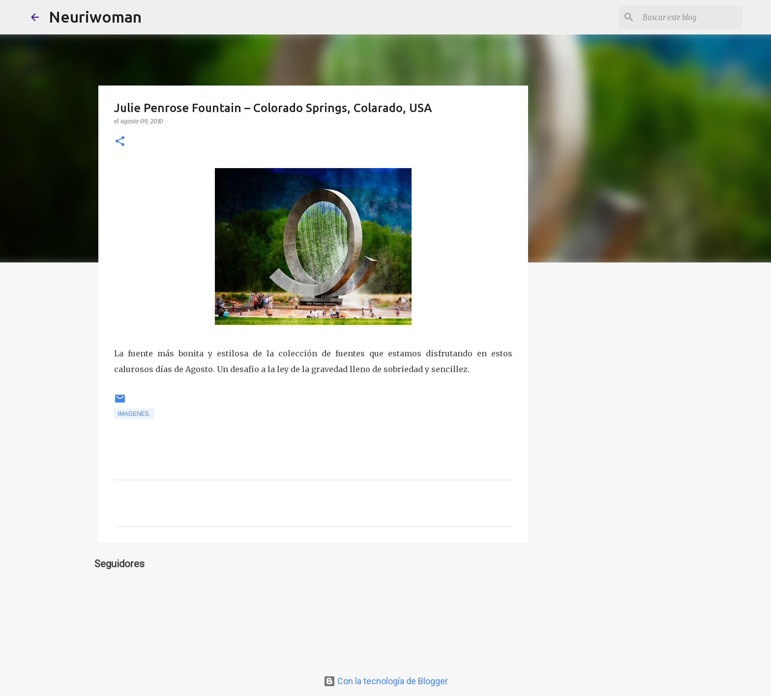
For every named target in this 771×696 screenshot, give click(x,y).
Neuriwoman (95, 17)
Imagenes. (134, 413)
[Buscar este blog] (690, 17)
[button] (120, 141)
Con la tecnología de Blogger (386, 681)
